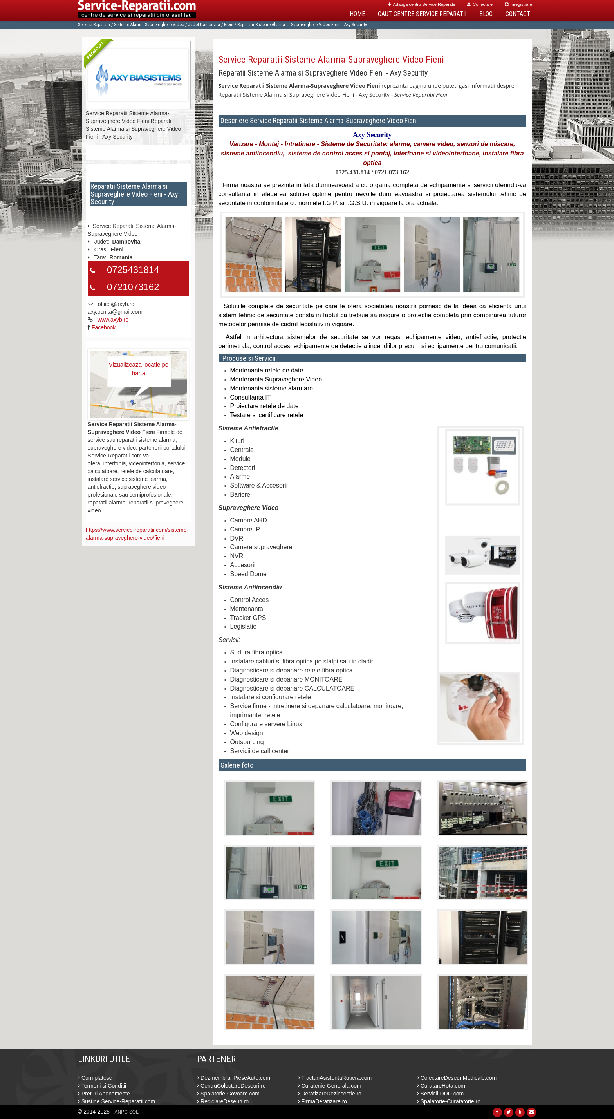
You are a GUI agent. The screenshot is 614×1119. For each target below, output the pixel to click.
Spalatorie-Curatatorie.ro (448, 1101)
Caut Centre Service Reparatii (422, 14)
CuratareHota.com (441, 1086)
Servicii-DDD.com (440, 1093)
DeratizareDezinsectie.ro (329, 1093)
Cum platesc (95, 1078)
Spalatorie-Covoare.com (228, 1093)
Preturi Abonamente (104, 1093)
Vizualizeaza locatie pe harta (138, 368)
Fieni (228, 24)
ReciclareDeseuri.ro (223, 1101)
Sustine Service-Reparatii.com (116, 1101)
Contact (518, 14)
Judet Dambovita (204, 24)
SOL (134, 1112)
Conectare (480, 4)
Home (357, 14)
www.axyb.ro (113, 319)
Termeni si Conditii (102, 1086)
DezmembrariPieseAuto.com (233, 1078)
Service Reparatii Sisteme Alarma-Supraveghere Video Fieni (331, 59)
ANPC (121, 1112)
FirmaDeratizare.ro (322, 1101)
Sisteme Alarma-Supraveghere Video (149, 24)
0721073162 (133, 287)
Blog (486, 14)
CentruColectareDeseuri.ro (231, 1086)
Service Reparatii (94, 24)
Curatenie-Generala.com (329, 1086)
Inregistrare (518, 4)
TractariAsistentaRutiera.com (335, 1078)
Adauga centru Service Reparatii (421, 4)
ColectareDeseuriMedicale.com (457, 1078)
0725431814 (133, 269)
